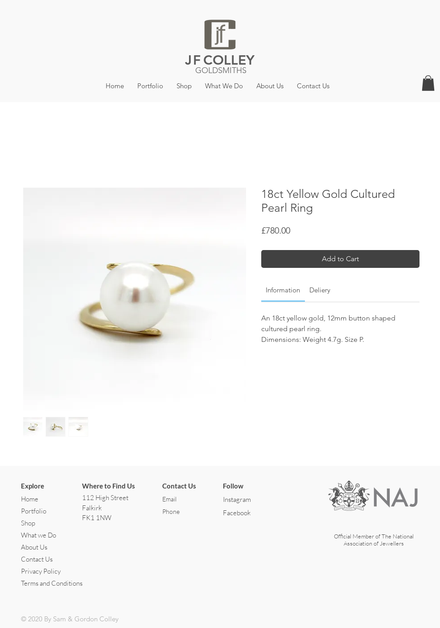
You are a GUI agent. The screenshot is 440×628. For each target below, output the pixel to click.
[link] (283, 290)
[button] (428, 83)
